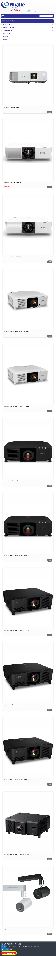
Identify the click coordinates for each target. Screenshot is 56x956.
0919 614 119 (10, 953)
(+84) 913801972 (14, 10)
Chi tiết (49, 112)
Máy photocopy (7, 24)
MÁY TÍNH (5, 39)
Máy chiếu (6, 36)
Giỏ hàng (34, 11)
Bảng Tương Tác (8, 30)
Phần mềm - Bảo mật (8, 27)
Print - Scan (6, 33)
